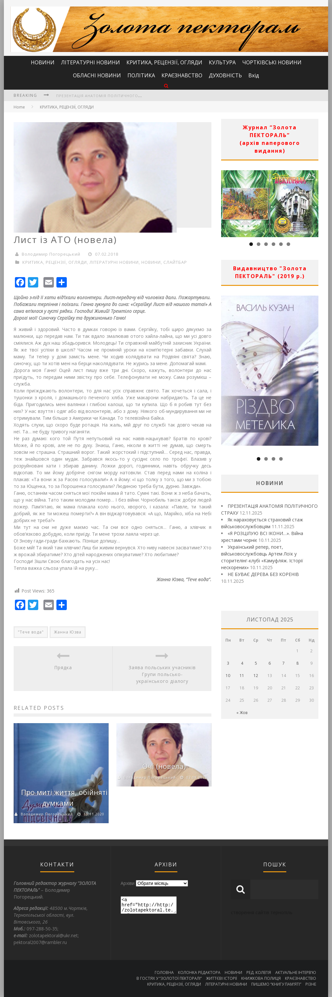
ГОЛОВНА (164, 972)
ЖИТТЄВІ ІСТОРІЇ (221, 978)
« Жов (241, 712)
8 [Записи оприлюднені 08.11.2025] (297, 663)
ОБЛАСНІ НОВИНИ (97, 75)
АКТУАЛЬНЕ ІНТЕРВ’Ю (295, 972)
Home (19, 107)
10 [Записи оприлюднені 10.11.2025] (228, 675)
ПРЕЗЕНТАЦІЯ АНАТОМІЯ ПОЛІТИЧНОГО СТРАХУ (105, 95)
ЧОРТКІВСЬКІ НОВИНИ (272, 62)
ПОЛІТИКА (141, 75)
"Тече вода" (31, 632)
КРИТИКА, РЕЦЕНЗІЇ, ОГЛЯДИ (164, 62)
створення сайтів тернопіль (261, 912)
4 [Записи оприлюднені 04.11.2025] (242, 663)
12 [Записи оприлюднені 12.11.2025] (256, 675)
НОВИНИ (42, 62)
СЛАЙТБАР (175, 262)
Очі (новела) (164, 766)
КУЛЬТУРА (222, 62)
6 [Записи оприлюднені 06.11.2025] (269, 663)
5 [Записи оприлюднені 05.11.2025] (256, 663)
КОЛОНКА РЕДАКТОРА (199, 972)
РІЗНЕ (310, 984)
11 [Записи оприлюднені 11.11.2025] (242, 675)
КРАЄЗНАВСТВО (181, 75)
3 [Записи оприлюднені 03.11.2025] (228, 663)
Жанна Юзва (67, 632)
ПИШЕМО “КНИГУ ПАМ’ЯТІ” (276, 984)
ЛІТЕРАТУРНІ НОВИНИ (90, 62)
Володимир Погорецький (51, 254)
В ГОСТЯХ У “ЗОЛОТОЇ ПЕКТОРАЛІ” (169, 978)
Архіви (128, 883)
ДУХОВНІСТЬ (225, 75)
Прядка (63, 667)
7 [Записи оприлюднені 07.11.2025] (283, 663)
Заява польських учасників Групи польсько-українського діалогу (162, 674)
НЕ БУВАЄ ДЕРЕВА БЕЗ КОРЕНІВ (263, 574)
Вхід (253, 75)
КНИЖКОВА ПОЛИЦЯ (261, 978)
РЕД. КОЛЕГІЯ (258, 972)
